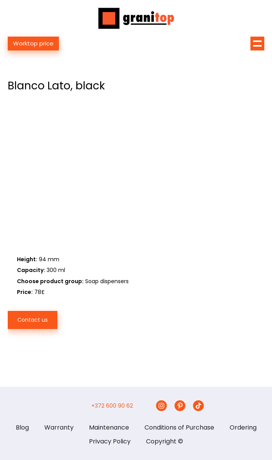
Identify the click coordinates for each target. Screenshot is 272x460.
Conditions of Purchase (179, 427)
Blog (22, 427)
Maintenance (109, 427)
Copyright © (164, 441)
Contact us (32, 320)
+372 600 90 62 (112, 406)
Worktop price (33, 43)
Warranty (59, 427)
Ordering (243, 427)
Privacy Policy (110, 441)
